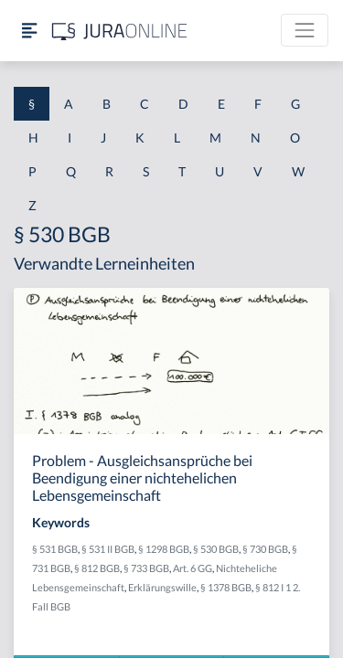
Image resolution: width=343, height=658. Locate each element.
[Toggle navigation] (304, 30)
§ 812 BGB (97, 568)
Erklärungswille (162, 587)
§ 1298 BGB (163, 549)
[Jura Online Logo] (119, 30)
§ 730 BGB (265, 549)
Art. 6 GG (192, 568)
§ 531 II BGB (107, 549)
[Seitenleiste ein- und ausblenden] (29, 30)
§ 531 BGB (55, 549)
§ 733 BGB (146, 568)
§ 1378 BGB (226, 587)
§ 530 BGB (216, 549)
